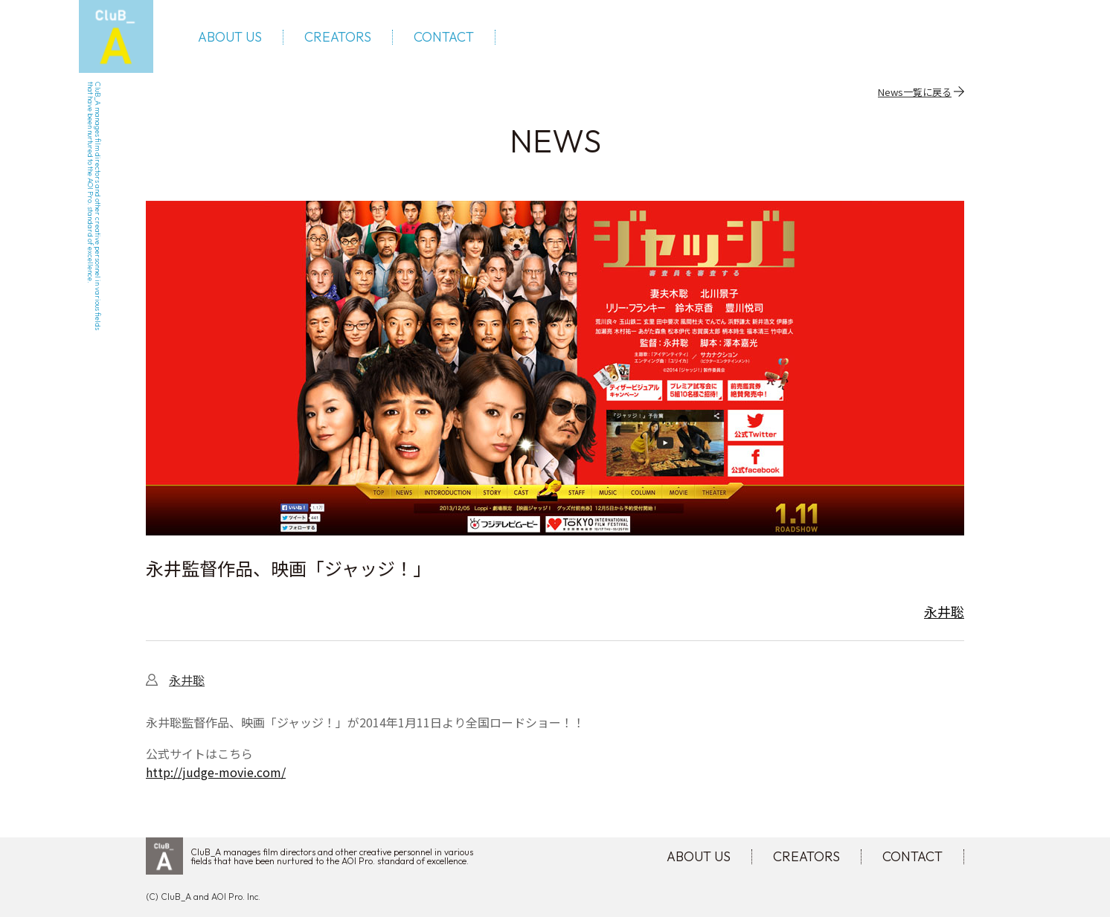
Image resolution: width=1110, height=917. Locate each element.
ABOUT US (230, 37)
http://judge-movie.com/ (216, 772)
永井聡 (944, 611)
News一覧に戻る (915, 91)
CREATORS (337, 37)
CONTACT (444, 37)
